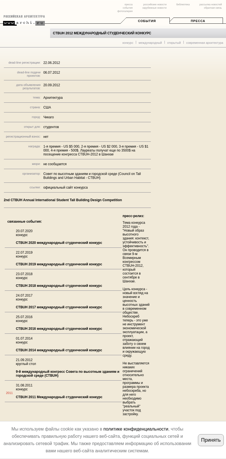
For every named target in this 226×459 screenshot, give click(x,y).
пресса (128, 4)
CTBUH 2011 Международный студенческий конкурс (59, 397)
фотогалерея (124, 11)
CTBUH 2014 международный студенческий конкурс (59, 350)
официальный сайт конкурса (65, 187)
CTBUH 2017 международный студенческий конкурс (59, 307)
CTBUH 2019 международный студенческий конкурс (59, 264)
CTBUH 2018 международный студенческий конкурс (59, 286)
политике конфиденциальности (136, 429)
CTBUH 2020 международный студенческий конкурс (59, 243)
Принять (211, 440)
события (127, 7)
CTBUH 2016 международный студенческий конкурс (59, 329)
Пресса (198, 21)
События (147, 21)
